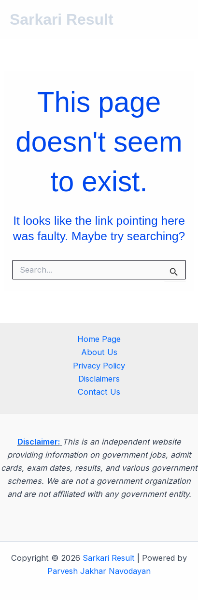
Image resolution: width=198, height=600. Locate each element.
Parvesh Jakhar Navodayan (99, 571)
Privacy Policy (99, 365)
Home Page (99, 339)
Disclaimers (99, 379)
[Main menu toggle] (177, 20)
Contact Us (99, 392)
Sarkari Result (61, 19)
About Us (99, 352)
